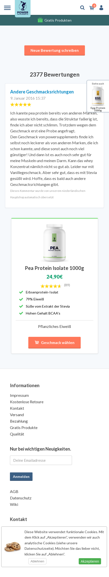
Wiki (14, 504)
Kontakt (17, 408)
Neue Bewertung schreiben (55, 50)
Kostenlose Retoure (26, 401)
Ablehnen (37, 561)
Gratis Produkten (58, 20)
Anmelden (21, 476)
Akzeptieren (90, 561)
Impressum (19, 395)
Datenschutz (21, 497)
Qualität (17, 434)
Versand (17, 414)
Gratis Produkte (23, 427)
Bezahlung (19, 421)
